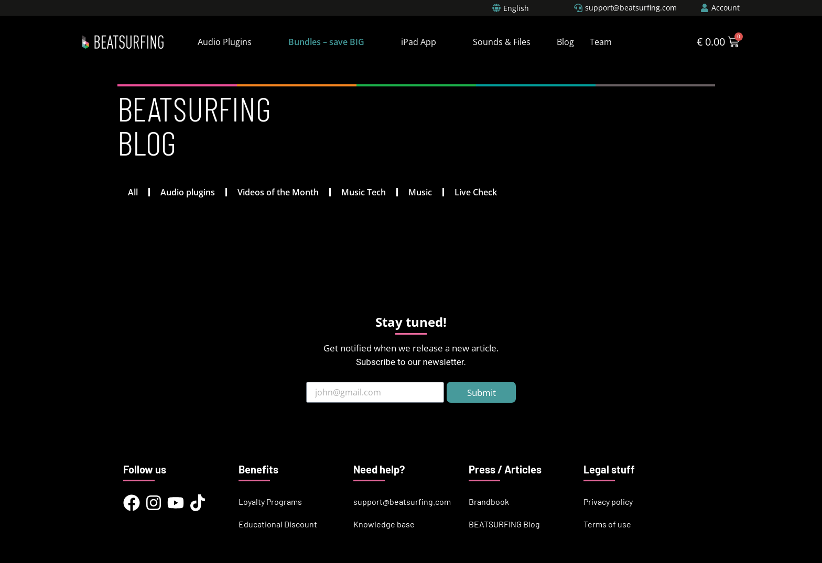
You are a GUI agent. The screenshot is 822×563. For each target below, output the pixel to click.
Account (725, 8)
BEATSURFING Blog (504, 524)
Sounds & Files (502, 42)
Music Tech (363, 192)
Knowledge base (384, 524)
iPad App (418, 42)
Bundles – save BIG (326, 42)
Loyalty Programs (270, 501)
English (516, 8)
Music (420, 192)
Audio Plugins (225, 42)
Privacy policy (608, 501)
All (133, 192)
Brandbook (489, 501)
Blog (565, 42)
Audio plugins (187, 192)
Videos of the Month (278, 192)
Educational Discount (278, 524)
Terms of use (607, 524)
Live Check (476, 192)
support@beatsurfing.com (402, 501)
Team (601, 42)
